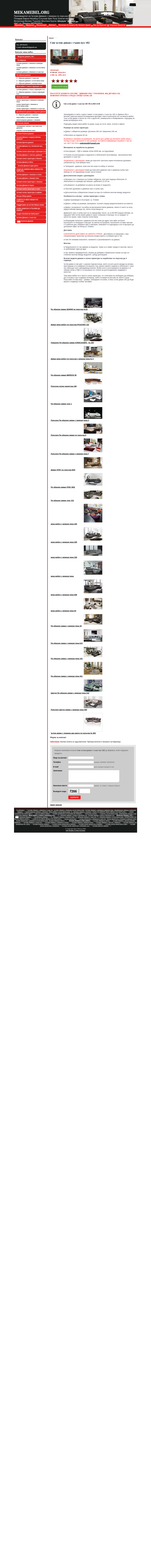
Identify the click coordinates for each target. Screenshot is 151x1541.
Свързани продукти (117, 25)
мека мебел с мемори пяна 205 (64, 542)
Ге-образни (21, 60)
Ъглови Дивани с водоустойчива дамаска (28, 138)
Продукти (30, 25)
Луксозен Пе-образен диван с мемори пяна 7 (70, 454)
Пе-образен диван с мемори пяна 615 (67, 643)
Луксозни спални (22, 123)
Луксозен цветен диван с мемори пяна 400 (69, 710)
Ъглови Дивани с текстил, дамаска (29, 155)
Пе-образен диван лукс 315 (62, 501)
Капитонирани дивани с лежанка (28, 120)
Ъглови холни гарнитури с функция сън (31, 151)
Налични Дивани (25, 221)
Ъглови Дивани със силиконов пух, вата (29, 147)
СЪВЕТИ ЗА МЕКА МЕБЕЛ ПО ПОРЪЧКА (27, 200)
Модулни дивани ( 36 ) (25, 57)
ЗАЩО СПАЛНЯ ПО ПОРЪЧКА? (27, 214)
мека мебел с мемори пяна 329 (64, 557)
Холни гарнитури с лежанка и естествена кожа (27, 105)
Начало (51, 38)
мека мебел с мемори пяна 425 (64, 524)
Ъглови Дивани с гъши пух (26, 217)
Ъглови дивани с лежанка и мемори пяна (29, 64)
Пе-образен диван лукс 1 (61, 404)
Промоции (19, 25)
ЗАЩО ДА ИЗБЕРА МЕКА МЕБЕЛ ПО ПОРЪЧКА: (29, 170)
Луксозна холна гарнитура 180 (64, 386)
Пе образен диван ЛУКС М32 (63, 487)
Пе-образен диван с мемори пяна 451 (67, 676)
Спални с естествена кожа (25, 130)
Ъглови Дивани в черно (25, 185)
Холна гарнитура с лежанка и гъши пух (30, 109)
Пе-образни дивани (23, 75)
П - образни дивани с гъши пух (27, 78)
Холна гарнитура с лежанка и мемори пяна (30, 101)
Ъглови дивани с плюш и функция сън (30, 89)
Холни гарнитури (22, 97)
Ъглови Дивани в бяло (24, 162)
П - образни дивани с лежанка (27, 115)
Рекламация (41, 25)
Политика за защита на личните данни (74, 25)
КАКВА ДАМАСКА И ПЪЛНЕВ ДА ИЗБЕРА (28, 209)
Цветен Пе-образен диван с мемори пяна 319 (70, 693)
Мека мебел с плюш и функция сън (29, 86)
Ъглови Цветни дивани (24, 142)
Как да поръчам (100, 25)
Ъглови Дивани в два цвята (27, 166)
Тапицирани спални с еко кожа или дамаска (29, 127)
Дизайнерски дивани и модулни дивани (31, 112)
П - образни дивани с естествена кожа (30, 81)
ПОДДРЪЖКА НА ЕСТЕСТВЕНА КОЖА (30, 205)
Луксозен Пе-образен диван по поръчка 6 (68, 435)
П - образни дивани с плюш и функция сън (30, 93)
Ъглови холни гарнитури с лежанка (29, 182)
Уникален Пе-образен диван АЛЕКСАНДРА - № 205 (72, 343)
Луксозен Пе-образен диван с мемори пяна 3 (70, 420)
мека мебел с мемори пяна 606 (64, 595)
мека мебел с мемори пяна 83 (63, 611)
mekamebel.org (31, 12)
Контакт (52, 25)
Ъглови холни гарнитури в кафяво (29, 192)
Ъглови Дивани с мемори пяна (27, 178)
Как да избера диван (24, 196)
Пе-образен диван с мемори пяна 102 (67, 659)
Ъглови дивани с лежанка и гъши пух (30, 72)
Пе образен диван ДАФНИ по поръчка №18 (69, 309)
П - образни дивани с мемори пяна (29, 83)
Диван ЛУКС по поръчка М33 (63, 470)
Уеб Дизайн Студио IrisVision (75, 833)
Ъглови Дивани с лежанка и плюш (29, 174)
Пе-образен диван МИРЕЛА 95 (64, 375)
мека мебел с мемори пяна (62, 576)
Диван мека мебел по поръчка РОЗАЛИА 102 (70, 325)
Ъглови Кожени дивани (25, 133)
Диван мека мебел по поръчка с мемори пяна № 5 (72, 359)
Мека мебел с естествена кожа (27, 117)
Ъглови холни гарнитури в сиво (28, 189)
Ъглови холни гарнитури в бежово (29, 158)
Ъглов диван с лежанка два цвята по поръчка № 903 (73, 733)
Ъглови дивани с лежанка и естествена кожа (30, 68)
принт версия (56, 807)
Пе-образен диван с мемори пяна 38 (66, 626)
